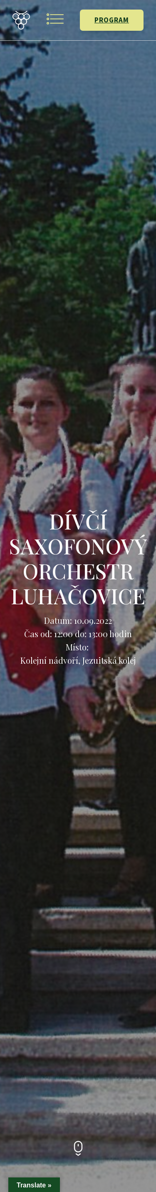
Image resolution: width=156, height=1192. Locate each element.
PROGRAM (111, 20)
